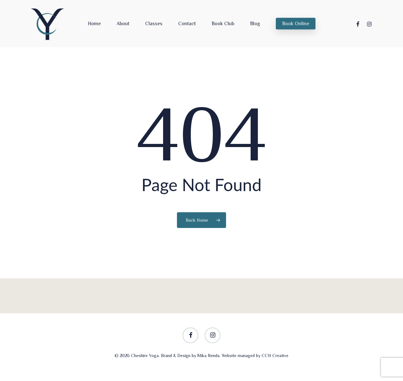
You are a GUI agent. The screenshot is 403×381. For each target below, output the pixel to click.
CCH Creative (275, 355)
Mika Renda (208, 355)
